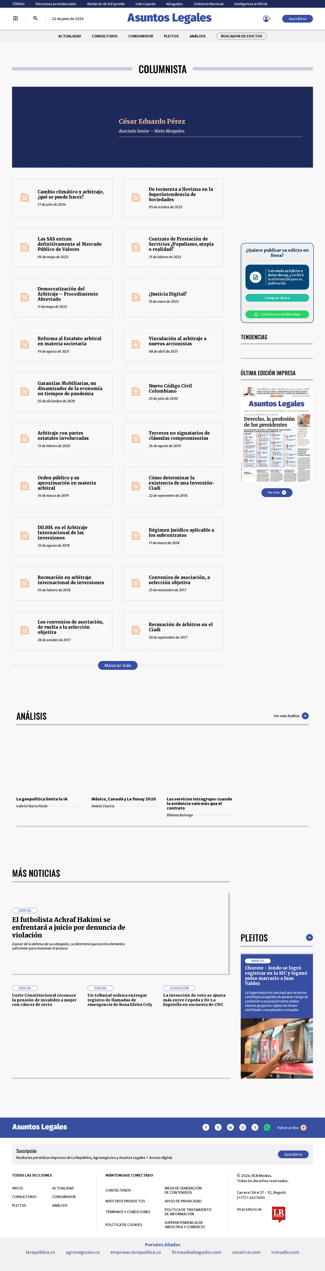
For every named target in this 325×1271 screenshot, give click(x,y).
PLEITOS (171, 36)
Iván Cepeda (145, 4)
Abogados (174, 4)
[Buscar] (35, 19)
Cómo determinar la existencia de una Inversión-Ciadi (182, 483)
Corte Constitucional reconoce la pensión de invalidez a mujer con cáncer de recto (44, 1000)
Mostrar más (117, 665)
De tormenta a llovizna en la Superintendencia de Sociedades (181, 194)
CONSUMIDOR (140, 36)
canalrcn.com (246, 1252)
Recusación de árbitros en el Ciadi (181, 627)
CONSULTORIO (105, 36)
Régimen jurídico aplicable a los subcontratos (181, 532)
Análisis (31, 715)
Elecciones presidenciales (56, 4)
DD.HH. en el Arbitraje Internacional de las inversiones (62, 533)
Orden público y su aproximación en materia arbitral (67, 483)
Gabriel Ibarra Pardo (49, 806)
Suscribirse (298, 19)
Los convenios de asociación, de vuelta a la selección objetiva (70, 627)
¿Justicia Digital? (168, 294)
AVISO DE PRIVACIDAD (183, 1201)
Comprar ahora (277, 298)
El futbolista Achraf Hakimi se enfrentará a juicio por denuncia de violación (68, 927)
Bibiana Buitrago (200, 815)
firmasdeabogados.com (196, 1252)
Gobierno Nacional (208, 4)
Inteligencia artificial (250, 4)
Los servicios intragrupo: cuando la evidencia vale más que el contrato (199, 803)
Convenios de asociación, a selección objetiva (179, 580)
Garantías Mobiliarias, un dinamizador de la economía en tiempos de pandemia (70, 388)
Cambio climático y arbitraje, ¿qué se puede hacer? (71, 194)
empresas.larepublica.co (135, 1252)
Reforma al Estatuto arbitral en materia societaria (69, 341)
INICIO (17, 1188)
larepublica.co (40, 1252)
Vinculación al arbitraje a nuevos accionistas (177, 341)
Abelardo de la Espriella (106, 4)
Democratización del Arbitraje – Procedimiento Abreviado (68, 294)
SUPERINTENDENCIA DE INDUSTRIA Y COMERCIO (185, 1224)
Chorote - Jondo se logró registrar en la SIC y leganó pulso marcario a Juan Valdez (276, 975)
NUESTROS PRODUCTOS (125, 1201)
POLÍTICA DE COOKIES (124, 1225)
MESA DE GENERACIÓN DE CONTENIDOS (183, 1190)
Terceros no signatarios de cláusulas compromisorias (179, 435)
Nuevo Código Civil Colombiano (170, 388)
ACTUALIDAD (69, 36)
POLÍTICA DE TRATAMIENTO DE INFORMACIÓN (188, 1212)
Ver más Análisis (291, 715)
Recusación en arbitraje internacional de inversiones (71, 580)
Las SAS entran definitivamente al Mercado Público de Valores (70, 244)
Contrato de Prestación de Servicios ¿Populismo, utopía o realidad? (181, 244)
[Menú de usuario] (266, 19)
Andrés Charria (125, 806)
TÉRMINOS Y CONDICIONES (128, 1212)
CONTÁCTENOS (118, 1190)
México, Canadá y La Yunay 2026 (124, 799)
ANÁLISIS (198, 36)
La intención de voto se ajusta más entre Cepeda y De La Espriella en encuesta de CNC (194, 1000)
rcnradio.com (285, 1252)
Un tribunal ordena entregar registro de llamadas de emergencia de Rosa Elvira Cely (119, 1000)
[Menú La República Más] (15, 19)
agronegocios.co (83, 1252)
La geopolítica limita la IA (41, 799)
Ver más (277, 492)
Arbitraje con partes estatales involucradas (63, 435)
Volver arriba (292, 1128)
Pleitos (254, 937)
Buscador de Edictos (241, 36)
